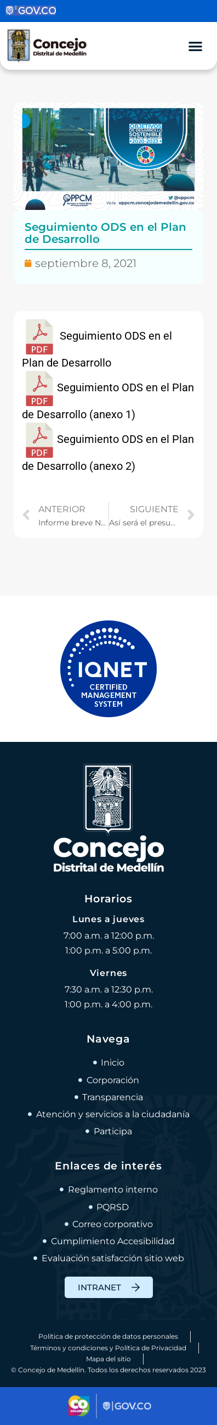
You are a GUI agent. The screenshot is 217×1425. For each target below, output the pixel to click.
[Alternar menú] (195, 45)
